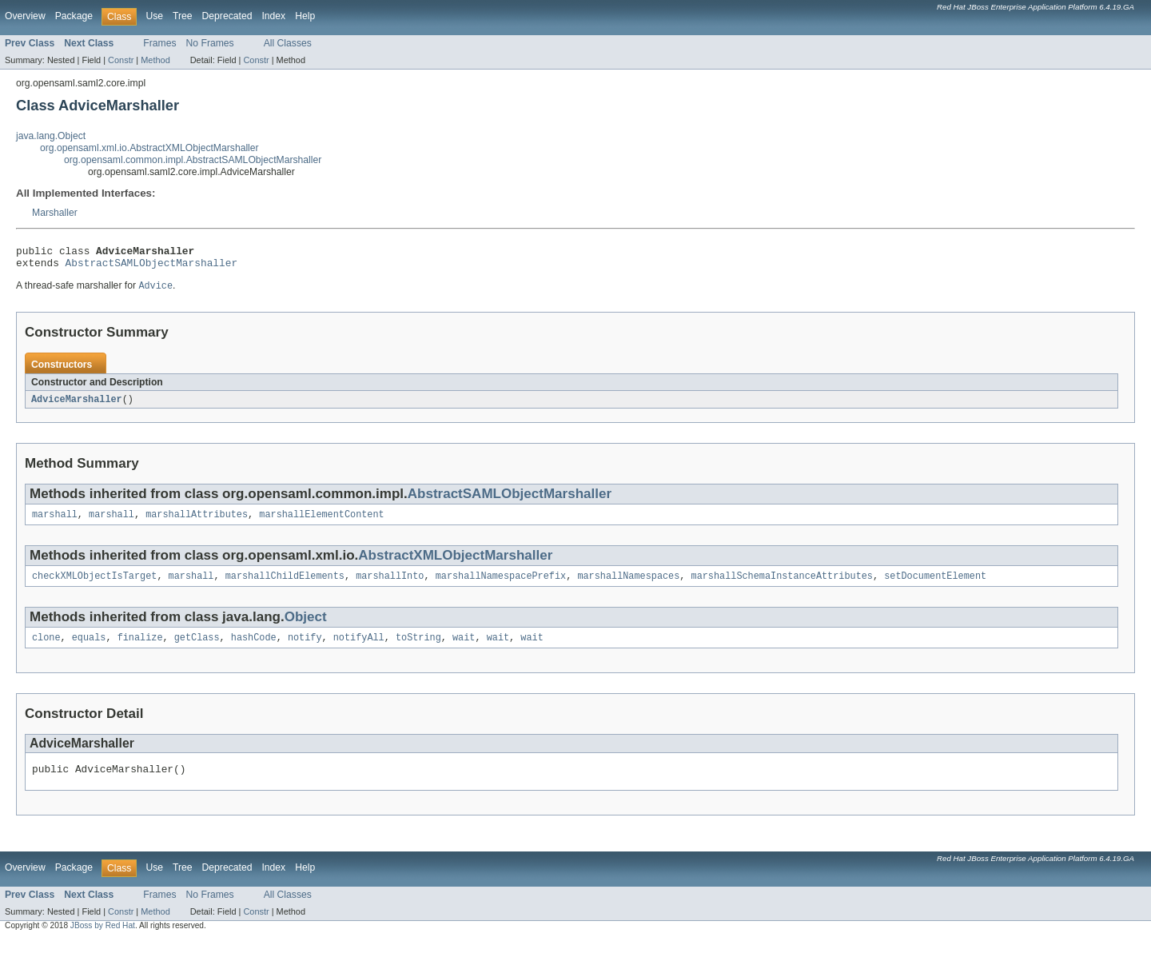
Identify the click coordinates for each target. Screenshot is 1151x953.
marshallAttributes (196, 522)
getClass (197, 648)
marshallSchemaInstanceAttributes (781, 585)
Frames (159, 43)
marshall (55, 522)
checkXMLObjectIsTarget (94, 585)
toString (418, 648)
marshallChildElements (285, 585)
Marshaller (55, 212)
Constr (120, 60)
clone (46, 648)
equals (89, 648)
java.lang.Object (51, 136)
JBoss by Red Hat (102, 939)
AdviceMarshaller (76, 405)
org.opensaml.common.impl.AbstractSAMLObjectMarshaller (192, 159)
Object (306, 626)
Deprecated (227, 16)
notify (305, 648)
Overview (25, 16)
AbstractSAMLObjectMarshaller (152, 267)
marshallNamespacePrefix (501, 585)
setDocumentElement (935, 585)
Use (154, 16)
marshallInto (390, 585)
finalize (140, 648)
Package (74, 16)
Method (155, 60)
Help (305, 16)
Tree (183, 16)
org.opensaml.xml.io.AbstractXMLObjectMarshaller (149, 148)
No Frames (210, 43)
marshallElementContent (321, 522)
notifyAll (358, 648)
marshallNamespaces (628, 585)
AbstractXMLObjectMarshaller (455, 563)
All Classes (288, 43)
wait (463, 648)
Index (273, 16)
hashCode (254, 648)
